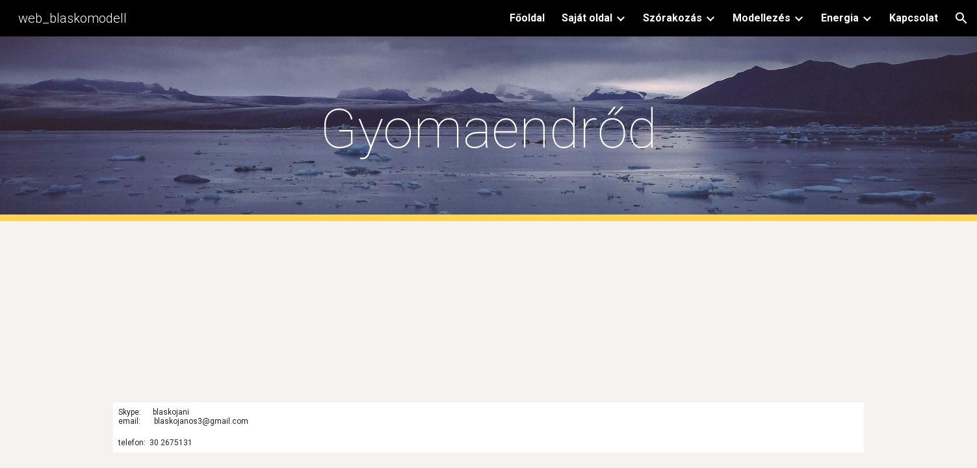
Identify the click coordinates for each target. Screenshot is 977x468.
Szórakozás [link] (672, 18)
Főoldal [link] (527, 18)
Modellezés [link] (761, 18)
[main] (489, 129)
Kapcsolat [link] (913, 18)
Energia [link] (840, 18)
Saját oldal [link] (587, 18)
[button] (961, 18)
